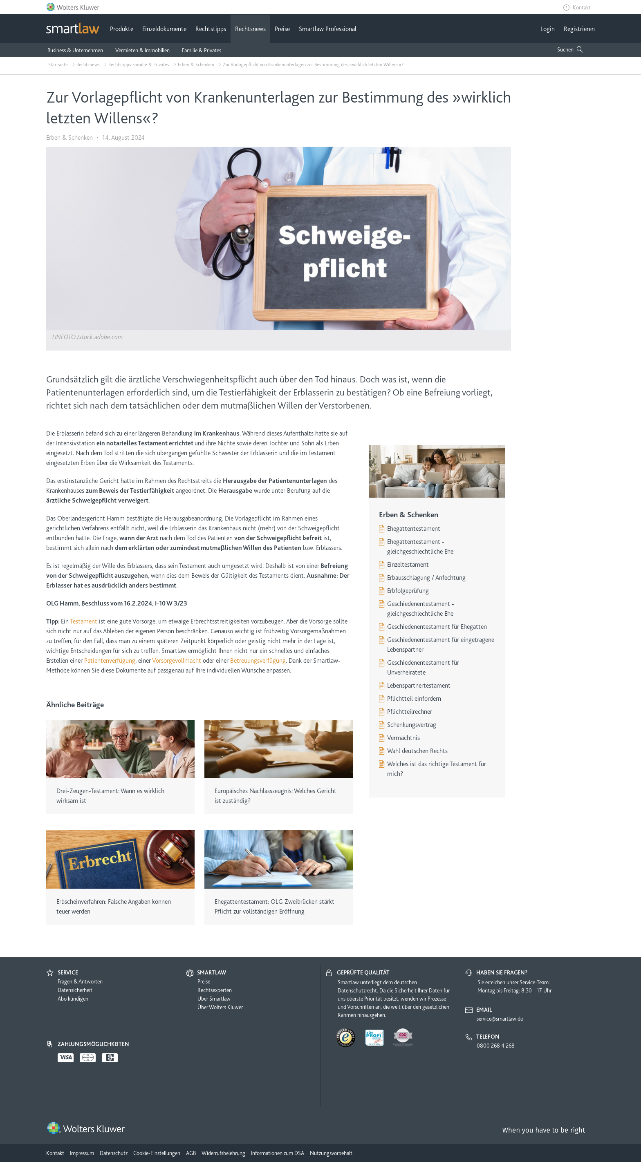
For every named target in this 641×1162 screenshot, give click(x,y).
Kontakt (582, 7)
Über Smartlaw (214, 998)
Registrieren (579, 29)
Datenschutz (114, 1153)
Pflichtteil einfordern (414, 698)
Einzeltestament (408, 564)
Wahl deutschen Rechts (417, 751)
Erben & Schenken (196, 64)
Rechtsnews (250, 29)
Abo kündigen (73, 998)
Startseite (58, 64)
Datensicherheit (75, 990)
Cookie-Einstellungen (156, 1153)
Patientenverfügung (109, 660)
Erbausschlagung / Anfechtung (426, 577)
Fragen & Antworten (80, 981)
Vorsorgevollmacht (176, 660)
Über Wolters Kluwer (220, 1007)
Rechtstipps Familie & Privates (138, 64)
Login (547, 29)
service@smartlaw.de (500, 1018)
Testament (83, 621)
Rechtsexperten (214, 990)
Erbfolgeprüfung (408, 590)
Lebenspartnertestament (418, 685)
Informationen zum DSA (277, 1153)
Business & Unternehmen (75, 50)
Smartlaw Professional (327, 29)
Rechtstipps (210, 29)
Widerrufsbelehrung (223, 1153)
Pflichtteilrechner (409, 711)
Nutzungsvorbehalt (331, 1153)
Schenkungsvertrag (411, 724)
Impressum (82, 1153)
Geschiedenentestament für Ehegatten (437, 626)
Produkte (121, 29)
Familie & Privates (201, 50)
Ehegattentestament (413, 528)
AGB (191, 1153)
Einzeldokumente (164, 29)
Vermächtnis (403, 738)
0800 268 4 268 (496, 1045)
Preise (282, 29)
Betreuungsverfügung (258, 660)
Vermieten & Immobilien (142, 50)
